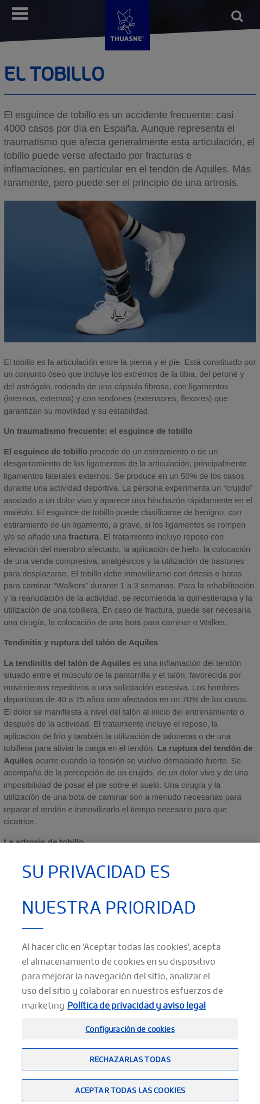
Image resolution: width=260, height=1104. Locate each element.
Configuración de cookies (129, 1036)
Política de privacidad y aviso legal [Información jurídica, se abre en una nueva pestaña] (136, 1012)
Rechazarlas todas (130, 1066)
